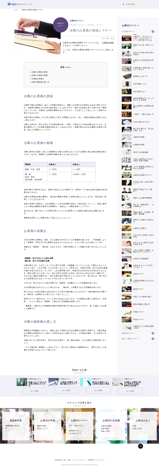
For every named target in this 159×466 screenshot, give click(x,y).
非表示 (68, 67)
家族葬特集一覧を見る (13, 426)
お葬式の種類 (106, 426)
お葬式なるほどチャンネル (21, 4)
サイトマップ (100, 460)
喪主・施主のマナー (77, 426)
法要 (134, 426)
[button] (124, 4)
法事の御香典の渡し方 (39, 82)
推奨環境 (91, 460)
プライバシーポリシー (79, 460)
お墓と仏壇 (137, 431)
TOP (16, 10)
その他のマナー (75, 436)
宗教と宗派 (105, 436)
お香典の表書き (37, 79)
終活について (42, 431)
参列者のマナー (75, 431)
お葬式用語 (105, 431)
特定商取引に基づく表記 (63, 460)
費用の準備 (41, 426)
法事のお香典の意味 (38, 72)
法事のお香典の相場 (38, 75)
